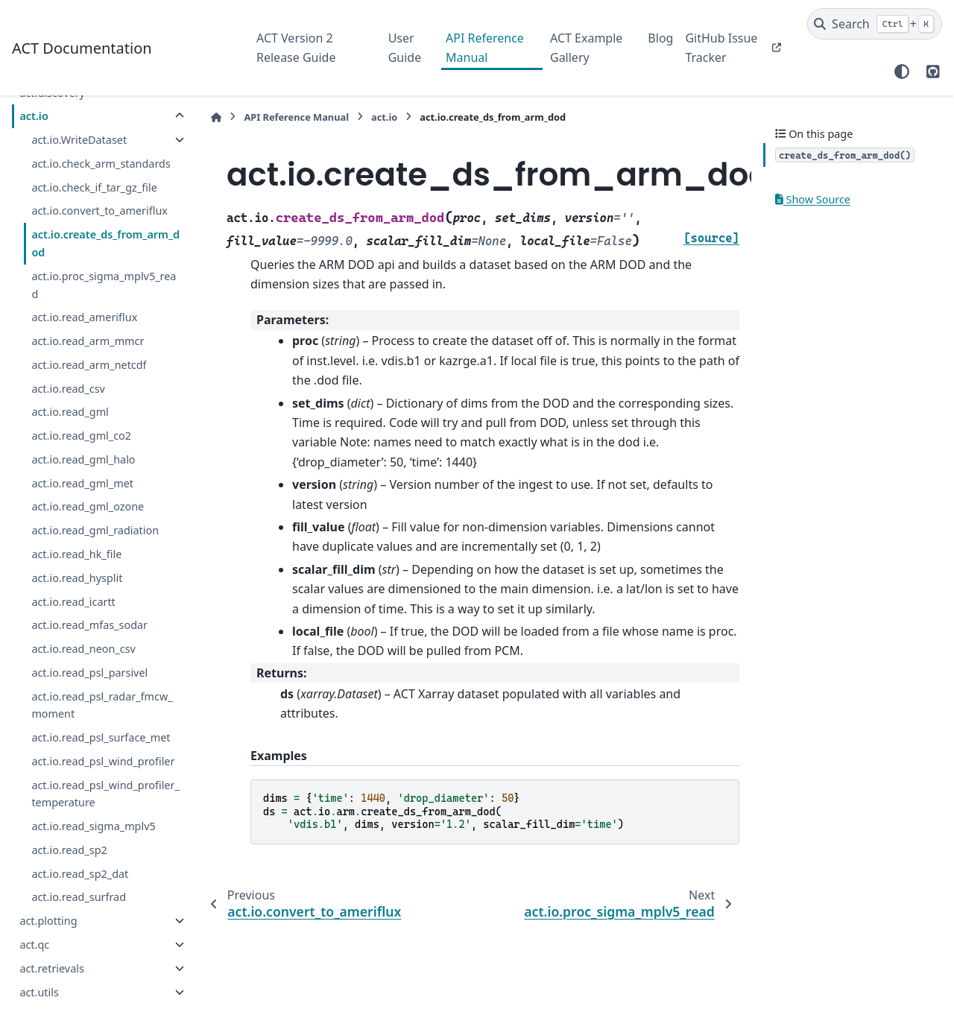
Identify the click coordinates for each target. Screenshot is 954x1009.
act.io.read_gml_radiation (95, 530)
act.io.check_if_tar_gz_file (94, 187)
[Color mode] (902, 71)
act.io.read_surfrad (78, 897)
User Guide (405, 48)
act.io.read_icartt (73, 602)
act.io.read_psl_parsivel (89, 672)
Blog (660, 38)
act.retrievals (51, 968)
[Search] (874, 23)
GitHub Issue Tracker (721, 48)
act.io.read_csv (68, 389)
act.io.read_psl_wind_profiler (102, 761)
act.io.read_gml (69, 412)
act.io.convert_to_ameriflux (99, 210)
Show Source (812, 199)
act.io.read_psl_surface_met (100, 737)
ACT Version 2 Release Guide (295, 48)
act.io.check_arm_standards (100, 163)
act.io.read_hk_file (76, 554)
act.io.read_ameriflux (84, 317)
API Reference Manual (485, 48)
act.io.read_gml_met (82, 483)
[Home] (216, 117)
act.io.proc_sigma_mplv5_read (103, 285)
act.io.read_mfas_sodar (89, 625)
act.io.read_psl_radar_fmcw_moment (101, 705)
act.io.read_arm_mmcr (87, 341)
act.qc (34, 944)
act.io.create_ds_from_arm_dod (105, 243)
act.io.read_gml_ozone (87, 506)
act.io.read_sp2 (69, 850)
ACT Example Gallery (586, 48)
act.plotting (48, 921)
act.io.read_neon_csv (83, 649)
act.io (33, 116)
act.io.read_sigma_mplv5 (93, 826)
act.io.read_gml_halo (83, 459)
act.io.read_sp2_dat (79, 874)
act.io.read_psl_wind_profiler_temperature (105, 794)
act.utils (38, 992)
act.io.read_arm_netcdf (88, 365)
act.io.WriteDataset (79, 140)
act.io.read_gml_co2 (81, 435)
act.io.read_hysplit (76, 578)
